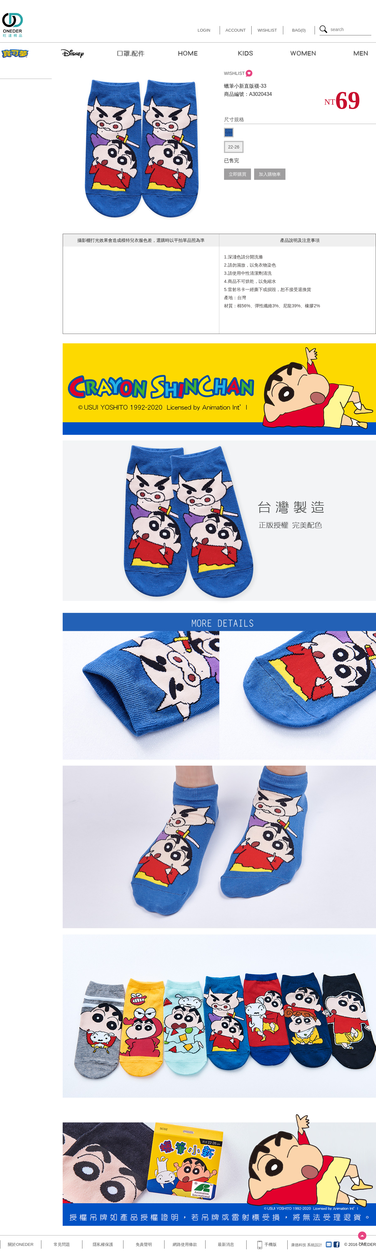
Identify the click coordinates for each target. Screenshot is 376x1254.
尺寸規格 (234, 119)
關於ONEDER (21, 1244)
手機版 (267, 1244)
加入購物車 (270, 174)
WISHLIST (234, 73)
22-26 (233, 146)
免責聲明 (144, 1244)
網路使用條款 (185, 1244)
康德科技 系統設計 (306, 1245)
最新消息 (226, 1244)
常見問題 (62, 1244)
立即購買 (237, 174)
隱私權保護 (103, 1244)
